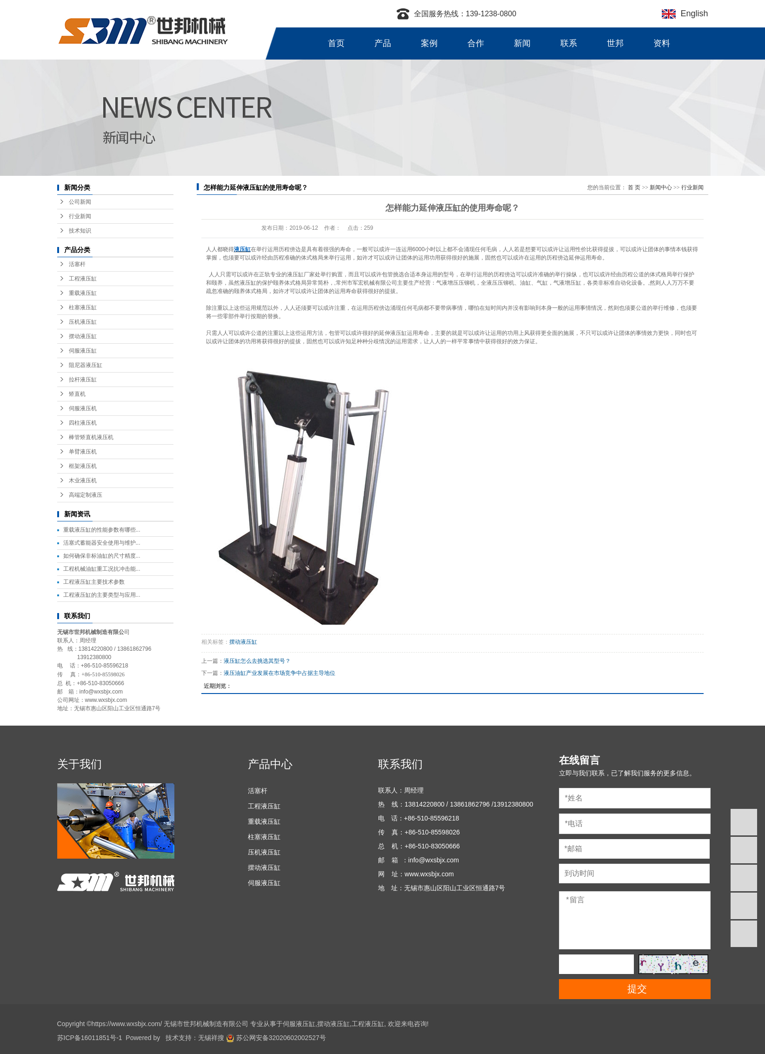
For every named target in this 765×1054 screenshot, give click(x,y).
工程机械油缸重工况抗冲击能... (101, 569)
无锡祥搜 (211, 1037)
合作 (475, 43)
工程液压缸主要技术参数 (94, 582)
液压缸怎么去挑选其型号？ (257, 661)
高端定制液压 (85, 495)
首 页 (634, 187)
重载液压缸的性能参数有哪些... (101, 530)
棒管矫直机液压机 (91, 437)
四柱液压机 (83, 423)
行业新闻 (80, 216)
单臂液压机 (83, 451)
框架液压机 (83, 466)
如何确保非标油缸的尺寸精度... (101, 556)
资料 (661, 43)
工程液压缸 (83, 278)
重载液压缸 (83, 293)
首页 (336, 43)
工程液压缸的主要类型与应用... (101, 595)
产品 (382, 43)
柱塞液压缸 (83, 307)
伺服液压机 (83, 408)
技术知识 (80, 230)
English (692, 13)
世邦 (615, 43)
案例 (429, 43)
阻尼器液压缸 (85, 365)
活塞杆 (77, 264)
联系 (568, 43)
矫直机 (77, 394)
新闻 (522, 43)
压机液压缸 (83, 322)
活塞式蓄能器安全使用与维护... (101, 543)
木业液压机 (83, 480)
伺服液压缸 (83, 350)
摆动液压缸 (83, 336)
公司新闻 (80, 202)
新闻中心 (661, 187)
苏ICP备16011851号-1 (89, 1037)
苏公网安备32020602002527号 (276, 1037)
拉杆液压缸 (83, 379)
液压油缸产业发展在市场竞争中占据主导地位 (279, 673)
